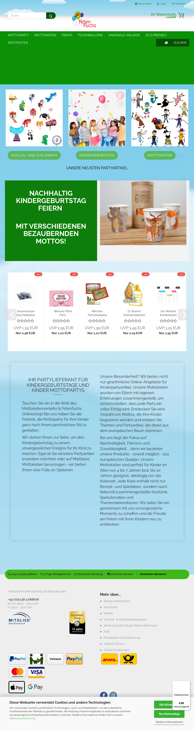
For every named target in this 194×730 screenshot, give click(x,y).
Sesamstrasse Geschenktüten (25, 313)
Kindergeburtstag (97, 155)
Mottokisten (45, 35)
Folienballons (90, 35)
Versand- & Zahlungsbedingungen (125, 619)
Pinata (67, 35)
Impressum (111, 607)
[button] (10, 314)
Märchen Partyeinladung (97, 313)
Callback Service (114, 643)
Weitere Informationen (169, 722)
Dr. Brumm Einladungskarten (134, 313)
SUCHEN (180, 35)
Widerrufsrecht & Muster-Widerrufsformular (130, 625)
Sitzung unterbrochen (117, 601)
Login (161, 3)
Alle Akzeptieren (169, 704)
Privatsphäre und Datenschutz (122, 637)
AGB (106, 631)
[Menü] (188, 683)
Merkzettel (179, 3)
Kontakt (108, 613)
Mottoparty (18, 35)
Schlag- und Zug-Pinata (34, 155)
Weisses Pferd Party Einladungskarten (63, 313)
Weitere (115, 35)
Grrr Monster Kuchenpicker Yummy (168, 313)
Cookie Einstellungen (117, 650)
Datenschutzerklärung (22, 718)
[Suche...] (51, 15)
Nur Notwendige (169, 713)
